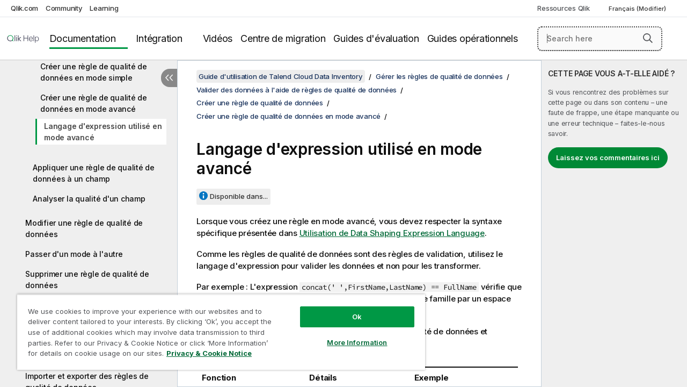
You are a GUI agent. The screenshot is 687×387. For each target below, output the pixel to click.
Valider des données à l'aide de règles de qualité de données (296, 89)
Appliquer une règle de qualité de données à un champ (94, 173)
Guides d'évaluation (376, 38)
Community (64, 8)
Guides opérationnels (472, 38)
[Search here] (599, 38)
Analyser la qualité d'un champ (89, 198)
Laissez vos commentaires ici (608, 157)
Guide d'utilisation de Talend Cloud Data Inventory (281, 76)
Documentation (82, 38)
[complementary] (614, 223)
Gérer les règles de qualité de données (439, 76)
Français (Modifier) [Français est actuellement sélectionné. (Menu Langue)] (638, 8)
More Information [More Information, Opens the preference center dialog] (349, 334)
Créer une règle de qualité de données (259, 102)
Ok (349, 308)
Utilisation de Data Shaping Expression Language (392, 233)
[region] (216, 328)
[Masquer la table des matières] (169, 78)
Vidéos (218, 38)
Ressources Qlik (563, 8)
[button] (648, 38)
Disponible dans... (239, 196)
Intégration (159, 38)
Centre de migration (282, 38)
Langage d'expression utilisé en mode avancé (103, 131)
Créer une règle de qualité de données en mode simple (93, 72)
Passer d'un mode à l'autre (74, 254)
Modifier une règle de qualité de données (84, 228)
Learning (104, 8)
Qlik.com (24, 8)
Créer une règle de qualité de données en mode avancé (93, 103)
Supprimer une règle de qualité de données (87, 279)
